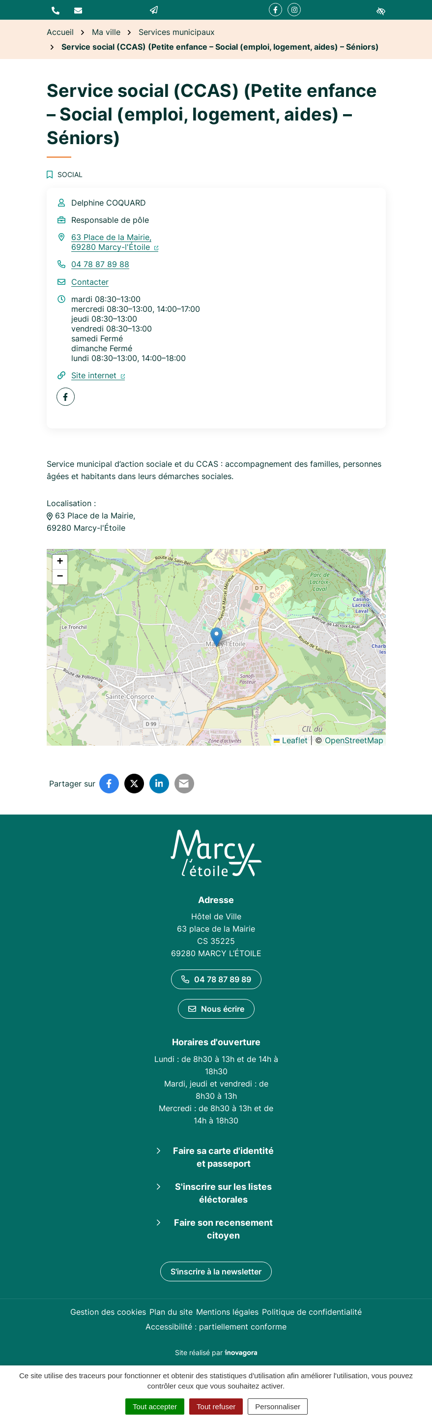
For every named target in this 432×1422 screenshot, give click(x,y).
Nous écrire (216, 1009)
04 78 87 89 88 (100, 264)
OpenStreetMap (354, 740)
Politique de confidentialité (312, 1312)
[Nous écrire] (78, 10)
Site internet (98, 375)
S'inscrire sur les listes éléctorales (223, 1193)
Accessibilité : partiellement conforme (216, 1326)
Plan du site (171, 1312)
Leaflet (291, 740)
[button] (55, 10)
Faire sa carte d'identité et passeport (223, 1157)
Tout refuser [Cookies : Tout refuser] (216, 1406)
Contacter (90, 282)
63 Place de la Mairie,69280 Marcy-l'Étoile (115, 242)
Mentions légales (227, 1312)
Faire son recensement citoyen (223, 1228)
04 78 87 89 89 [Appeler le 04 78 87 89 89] (216, 979)
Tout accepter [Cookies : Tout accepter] (155, 1406)
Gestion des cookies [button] (108, 1312)
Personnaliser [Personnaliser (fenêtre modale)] (277, 1406)
